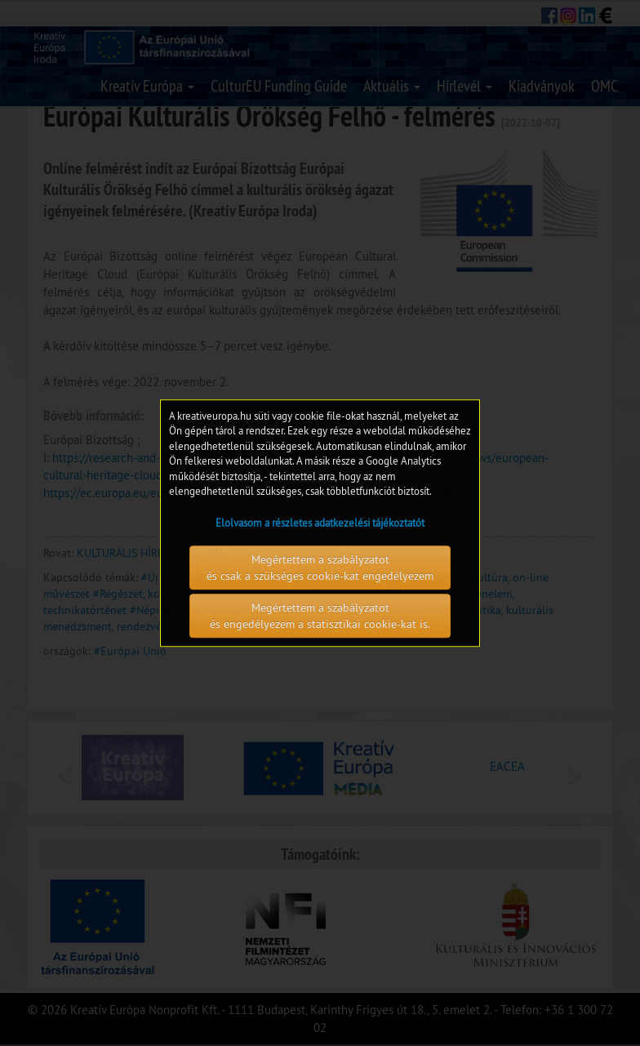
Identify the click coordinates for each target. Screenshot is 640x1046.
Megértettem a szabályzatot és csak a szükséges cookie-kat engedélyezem (320, 567)
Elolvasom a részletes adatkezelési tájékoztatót (320, 522)
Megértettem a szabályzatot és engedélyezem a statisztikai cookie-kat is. (320, 615)
